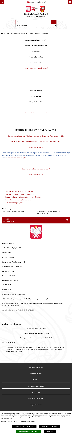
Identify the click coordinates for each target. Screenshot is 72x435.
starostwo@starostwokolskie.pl (16, 294)
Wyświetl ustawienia (49, 426)
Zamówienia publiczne (36, 367)
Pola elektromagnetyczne (14, 203)
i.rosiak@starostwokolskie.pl (36, 113)
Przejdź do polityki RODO (24, 426)
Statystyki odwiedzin (36, 405)
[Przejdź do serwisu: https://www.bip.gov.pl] (36, 2)
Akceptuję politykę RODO (28, 432)
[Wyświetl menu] (70, 2)
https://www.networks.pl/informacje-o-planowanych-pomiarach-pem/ (36, 142)
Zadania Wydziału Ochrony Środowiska (19, 191)
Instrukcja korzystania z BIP (36, 386)
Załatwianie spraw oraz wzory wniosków (19, 194)
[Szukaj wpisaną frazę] (53, 22)
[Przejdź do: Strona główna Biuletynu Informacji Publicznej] (2, 33)
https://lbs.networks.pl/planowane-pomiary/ (36, 169)
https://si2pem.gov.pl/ (36, 147)
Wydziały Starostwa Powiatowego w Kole (16, 33)
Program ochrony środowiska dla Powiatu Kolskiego (23, 197)
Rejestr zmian (36, 392)
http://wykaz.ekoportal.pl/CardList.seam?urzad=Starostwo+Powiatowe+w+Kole (36, 136)
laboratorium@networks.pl (16, 158)
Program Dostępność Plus (36, 398)
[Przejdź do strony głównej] (36, 12)
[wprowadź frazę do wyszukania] (33, 22)
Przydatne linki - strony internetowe (18, 200)
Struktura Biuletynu (36, 373)
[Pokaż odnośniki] (2, 2)
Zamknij (50, 432)
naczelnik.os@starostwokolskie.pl (36, 68)
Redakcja (36, 380)
